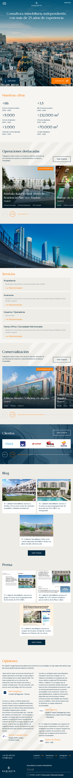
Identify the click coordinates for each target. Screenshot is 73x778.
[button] (12, 214)
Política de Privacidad (56, 775)
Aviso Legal (45, 775)
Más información (15, 288)
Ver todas (36, 553)
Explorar (10, 81)
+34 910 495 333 (8, 755)
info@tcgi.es (7, 758)
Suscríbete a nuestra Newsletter (39, 765)
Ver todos (62, 159)
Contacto (61, 81)
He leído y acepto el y (46, 775)
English (67, 3)
